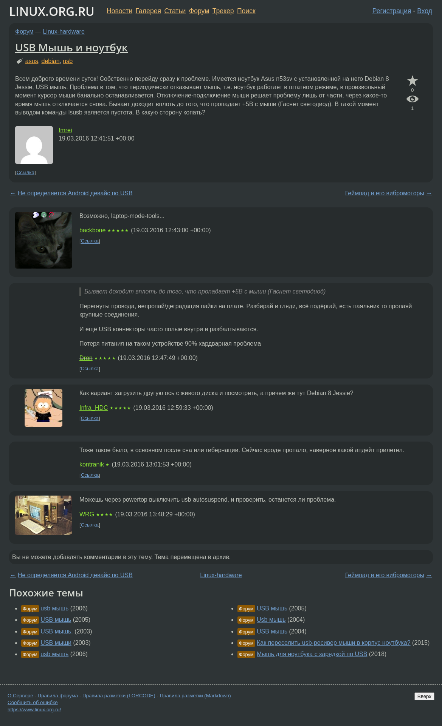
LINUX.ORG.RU (52, 11)
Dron (86, 358)
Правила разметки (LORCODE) (118, 695)
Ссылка (25, 172)
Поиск (246, 11)
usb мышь (54, 608)
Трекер (223, 11)
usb (68, 61)
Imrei (65, 130)
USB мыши (55, 642)
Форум (199, 11)
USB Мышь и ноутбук (71, 47)
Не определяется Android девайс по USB (75, 193)
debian (51, 61)
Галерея (148, 11)
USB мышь (55, 619)
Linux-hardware (64, 31)
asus (31, 61)
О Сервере (20, 695)
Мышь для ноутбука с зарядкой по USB (312, 654)
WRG (86, 514)
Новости (119, 11)
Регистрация (391, 11)
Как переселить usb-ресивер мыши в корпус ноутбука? (334, 642)
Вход (424, 11)
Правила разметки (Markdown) (195, 695)
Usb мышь (271, 619)
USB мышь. (56, 631)
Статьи (175, 11)
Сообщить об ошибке (33, 702)
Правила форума (58, 695)
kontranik (91, 464)
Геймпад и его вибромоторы (384, 193)
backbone (92, 230)
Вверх (424, 696)
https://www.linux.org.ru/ (34, 709)
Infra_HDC (93, 408)
